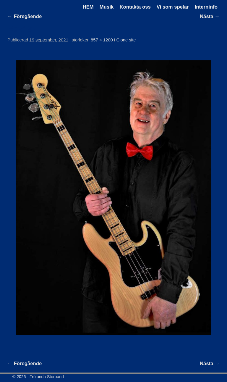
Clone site (126, 40)
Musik (107, 7)
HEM (88, 7)
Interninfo (206, 7)
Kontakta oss (134, 7)
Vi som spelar (173, 7)
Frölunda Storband (47, 376)
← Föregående (24, 16)
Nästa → (210, 16)
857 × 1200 (102, 40)
